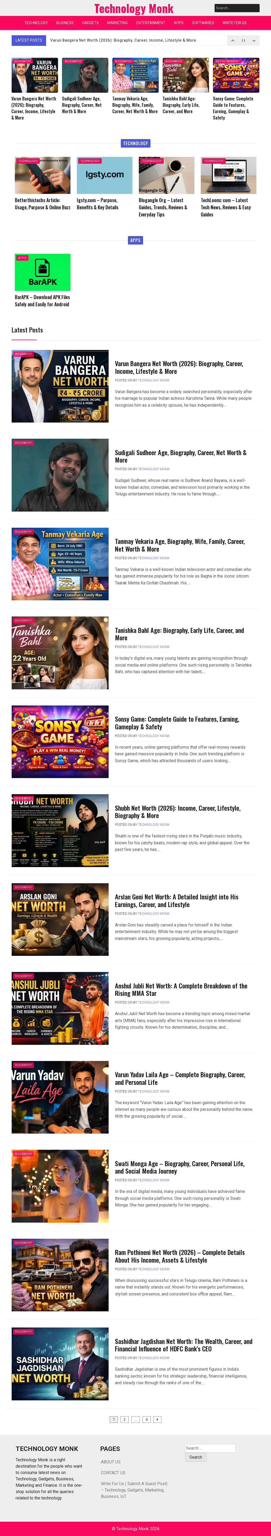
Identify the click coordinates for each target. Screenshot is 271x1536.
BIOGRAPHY (22, 61)
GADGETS (90, 23)
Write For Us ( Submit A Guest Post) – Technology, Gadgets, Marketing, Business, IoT (134, 1490)
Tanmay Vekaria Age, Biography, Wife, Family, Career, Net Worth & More (180, 544)
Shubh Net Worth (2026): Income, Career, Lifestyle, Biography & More (178, 811)
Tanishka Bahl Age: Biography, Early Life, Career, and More (179, 633)
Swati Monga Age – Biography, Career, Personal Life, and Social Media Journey (180, 1167)
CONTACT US (113, 1472)
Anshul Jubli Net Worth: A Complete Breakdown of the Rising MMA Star (181, 989)
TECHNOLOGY (36, 23)
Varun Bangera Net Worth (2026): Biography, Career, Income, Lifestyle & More (124, 40)
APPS (179, 23)
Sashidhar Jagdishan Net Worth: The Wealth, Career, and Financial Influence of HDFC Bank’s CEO (183, 1344)
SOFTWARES (203, 23)
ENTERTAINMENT (150, 23)
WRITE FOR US (235, 23)
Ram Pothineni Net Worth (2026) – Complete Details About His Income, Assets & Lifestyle (180, 1255)
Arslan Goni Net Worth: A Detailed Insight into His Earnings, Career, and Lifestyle (176, 900)
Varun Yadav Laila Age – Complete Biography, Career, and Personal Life (180, 1078)
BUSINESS (65, 23)
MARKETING (117, 23)
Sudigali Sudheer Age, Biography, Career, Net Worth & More (181, 456)
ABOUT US (111, 1461)
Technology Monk (154, 380)
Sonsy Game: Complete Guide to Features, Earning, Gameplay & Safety (177, 722)
